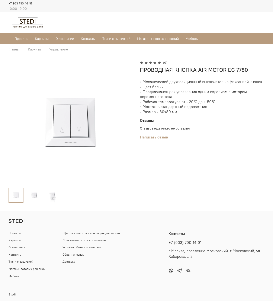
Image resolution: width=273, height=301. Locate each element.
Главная (14, 49)
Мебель (192, 38)
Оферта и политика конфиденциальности (91, 233)
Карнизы (42, 38)
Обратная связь (73, 254)
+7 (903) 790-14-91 (184, 242)
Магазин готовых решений (158, 38)
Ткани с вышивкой (116, 38)
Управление (58, 49)
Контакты (88, 38)
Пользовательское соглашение (84, 240)
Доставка (68, 262)
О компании (64, 38)
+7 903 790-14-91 (20, 3)
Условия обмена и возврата (81, 247)
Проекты (21, 38)
